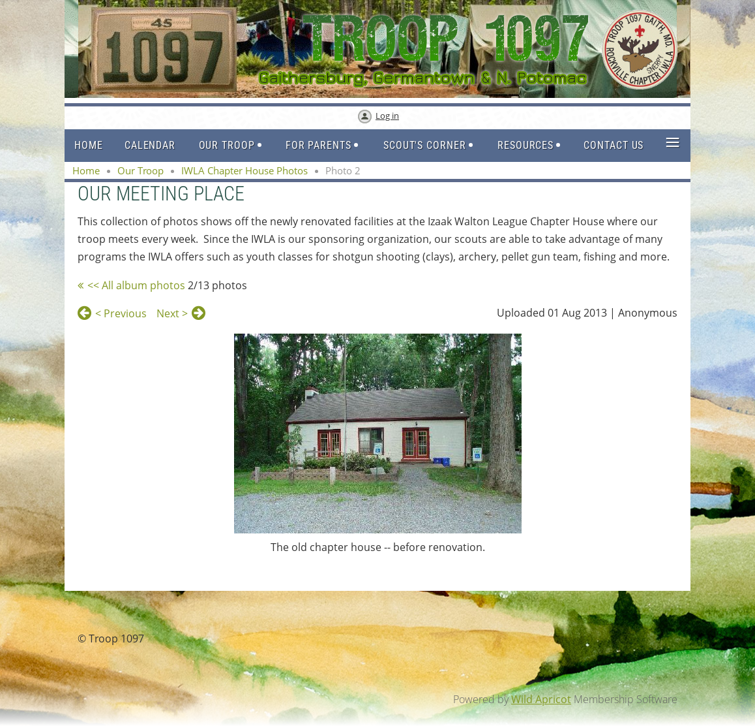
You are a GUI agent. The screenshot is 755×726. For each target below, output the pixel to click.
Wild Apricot (541, 699)
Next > (172, 313)
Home (86, 170)
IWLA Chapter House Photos (244, 170)
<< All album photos (136, 285)
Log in (387, 115)
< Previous (121, 313)
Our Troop (140, 170)
